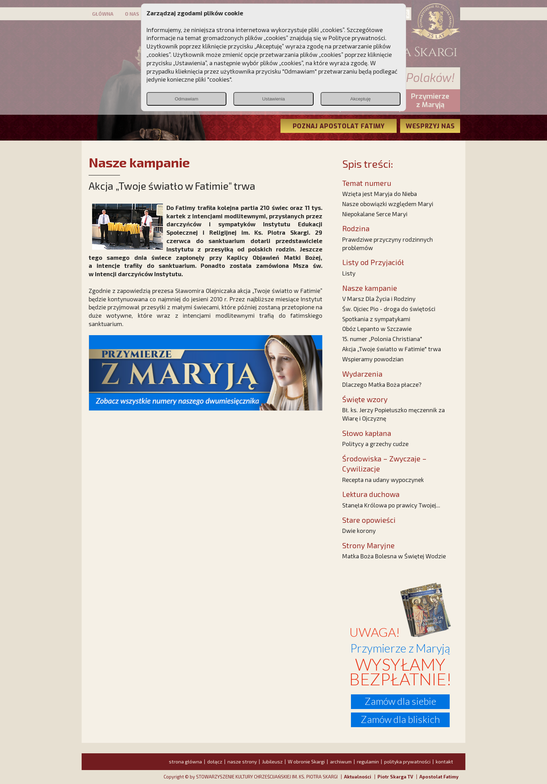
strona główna (185, 761)
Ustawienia (273, 98)
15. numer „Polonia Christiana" (382, 338)
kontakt (444, 761)
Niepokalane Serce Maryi (374, 213)
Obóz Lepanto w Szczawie (377, 328)
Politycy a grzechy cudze (375, 443)
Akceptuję (360, 98)
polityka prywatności (407, 761)
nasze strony (242, 761)
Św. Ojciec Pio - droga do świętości (388, 308)
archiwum (341, 761)
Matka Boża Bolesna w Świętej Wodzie (394, 555)
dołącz (214, 761)
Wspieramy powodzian (373, 358)
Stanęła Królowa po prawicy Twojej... (391, 505)
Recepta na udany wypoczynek (383, 479)
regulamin (368, 761)
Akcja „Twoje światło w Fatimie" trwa (391, 348)
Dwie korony (359, 530)
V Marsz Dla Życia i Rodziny (378, 298)
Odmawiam (186, 98)
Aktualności (357, 776)
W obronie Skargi (306, 761)
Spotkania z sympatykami (376, 318)
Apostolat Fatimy (438, 776)
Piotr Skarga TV (395, 776)
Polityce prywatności (357, 37)
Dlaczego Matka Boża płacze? (381, 384)
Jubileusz (272, 761)
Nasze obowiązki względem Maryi (387, 203)
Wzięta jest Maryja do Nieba (379, 193)
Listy (348, 273)
